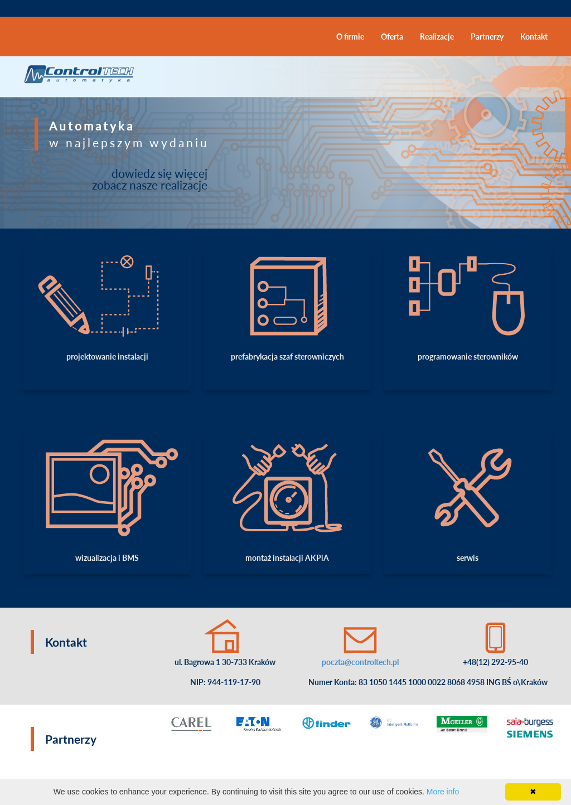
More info (443, 791)
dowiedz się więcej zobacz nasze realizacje (149, 179)
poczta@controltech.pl (360, 662)
